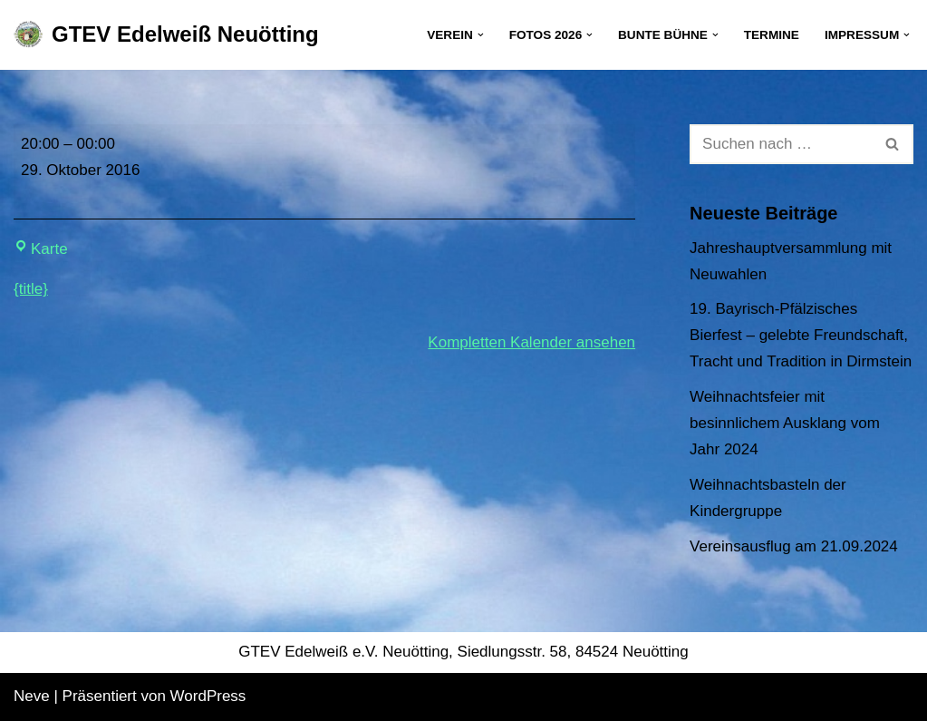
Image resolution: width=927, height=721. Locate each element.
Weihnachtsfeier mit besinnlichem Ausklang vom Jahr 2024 (785, 423)
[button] (481, 35)
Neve (32, 696)
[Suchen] (781, 144)
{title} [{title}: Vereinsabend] (31, 288)
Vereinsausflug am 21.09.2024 (794, 546)
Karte (41, 249)
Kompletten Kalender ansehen (531, 342)
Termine (771, 35)
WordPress (208, 696)
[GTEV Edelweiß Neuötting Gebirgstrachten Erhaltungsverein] (166, 35)
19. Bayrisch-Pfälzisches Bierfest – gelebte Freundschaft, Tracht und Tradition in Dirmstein (801, 335)
